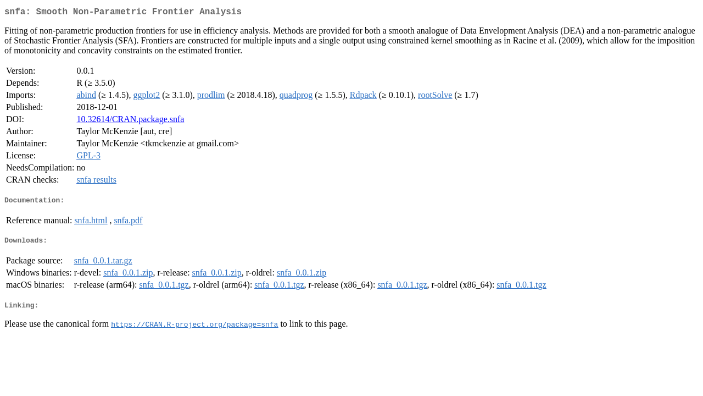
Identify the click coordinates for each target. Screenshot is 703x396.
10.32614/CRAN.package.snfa (130, 121)
